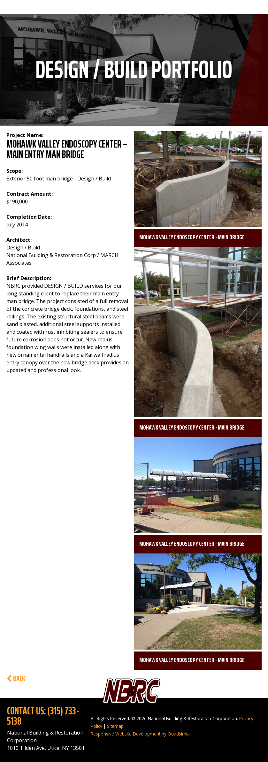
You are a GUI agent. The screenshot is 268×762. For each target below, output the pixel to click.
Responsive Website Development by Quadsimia (140, 734)
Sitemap (115, 726)
